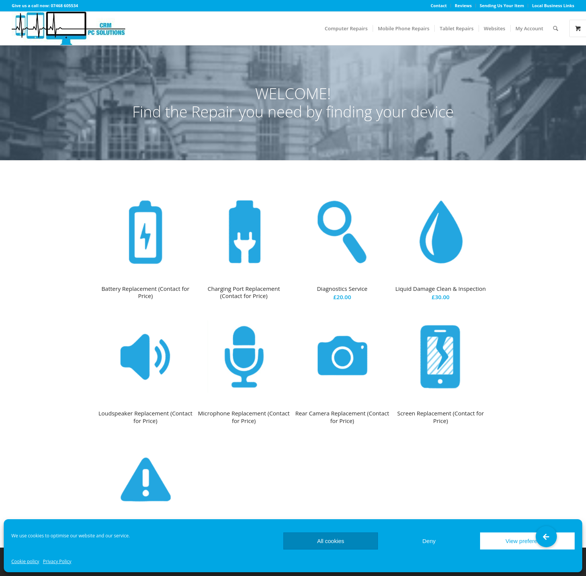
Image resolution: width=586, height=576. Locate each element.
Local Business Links (553, 5)
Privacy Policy (57, 561)
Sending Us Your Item (502, 5)
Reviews (463, 5)
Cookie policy (25, 561)
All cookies (330, 541)
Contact (439, 5)
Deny (428, 541)
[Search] (555, 28)
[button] (546, 536)
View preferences (527, 541)
